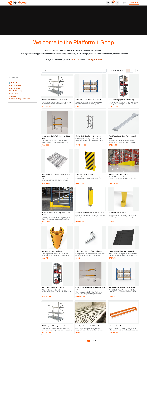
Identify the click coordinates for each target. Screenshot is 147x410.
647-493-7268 (75, 60)
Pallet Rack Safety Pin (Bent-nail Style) (88, 251)
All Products (15, 83)
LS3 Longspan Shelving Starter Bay (54, 99)
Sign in (124, 2)
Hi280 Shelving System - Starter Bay (121, 100)
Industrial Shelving (15, 88)
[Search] (104, 71)
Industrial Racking (15, 85)
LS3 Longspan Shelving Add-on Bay (54, 326)
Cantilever (12, 96)
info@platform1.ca (95, 60)
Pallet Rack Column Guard (84, 174)
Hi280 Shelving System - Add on (53, 287)
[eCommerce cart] (108, 3)
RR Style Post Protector (117, 213)
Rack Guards (13, 93)
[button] (117, 3)
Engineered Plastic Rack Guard (52, 251)
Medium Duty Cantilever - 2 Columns (88, 136)
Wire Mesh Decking (15, 91)
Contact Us (134, 3)
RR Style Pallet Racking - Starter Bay (88, 99)
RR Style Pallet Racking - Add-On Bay (122, 287)
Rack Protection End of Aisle (118, 174)
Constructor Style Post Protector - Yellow (89, 213)
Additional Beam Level (116, 326)
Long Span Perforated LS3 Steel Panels (89, 326)
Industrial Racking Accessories (19, 99)
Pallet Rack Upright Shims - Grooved (121, 251)
